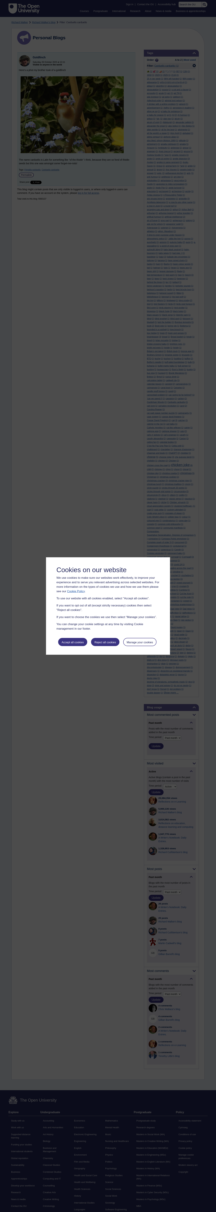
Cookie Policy (76, 591)
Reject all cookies (105, 642)
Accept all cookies (73, 642)
